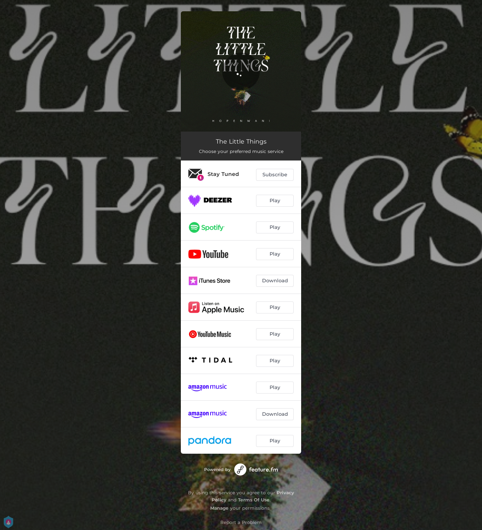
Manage (219, 508)
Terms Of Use (254, 500)
